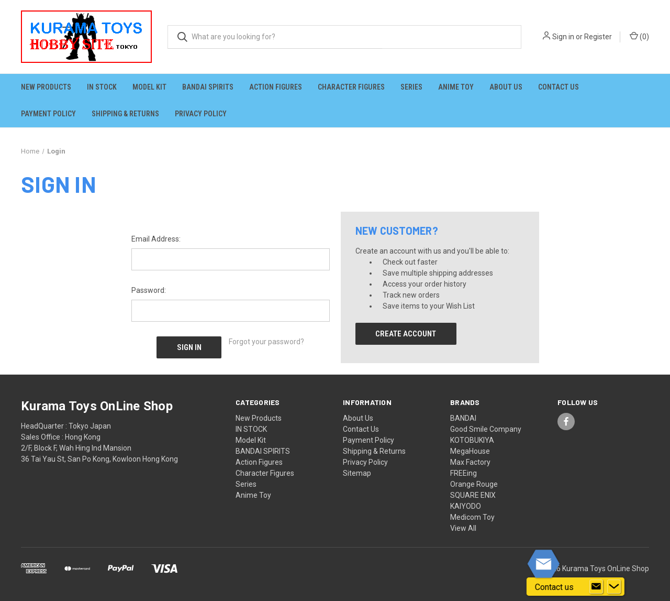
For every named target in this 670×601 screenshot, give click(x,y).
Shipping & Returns (125, 114)
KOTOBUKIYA (472, 440)
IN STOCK (102, 87)
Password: (148, 290)
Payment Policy (48, 114)
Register (598, 36)
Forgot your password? (266, 341)
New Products (46, 87)
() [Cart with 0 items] (639, 36)
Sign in (563, 36)
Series (411, 87)
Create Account (405, 333)
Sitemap (357, 473)
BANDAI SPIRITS (207, 87)
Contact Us (558, 87)
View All (463, 528)
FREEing (463, 473)
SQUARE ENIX (473, 495)
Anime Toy (456, 87)
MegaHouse (470, 451)
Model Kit (149, 87)
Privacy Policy (201, 114)
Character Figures (351, 87)
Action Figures (275, 87)
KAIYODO (465, 506)
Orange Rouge (474, 484)
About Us (505, 87)
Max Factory (470, 462)
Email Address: (156, 239)
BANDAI (463, 418)
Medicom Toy (472, 517)
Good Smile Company (485, 429)
